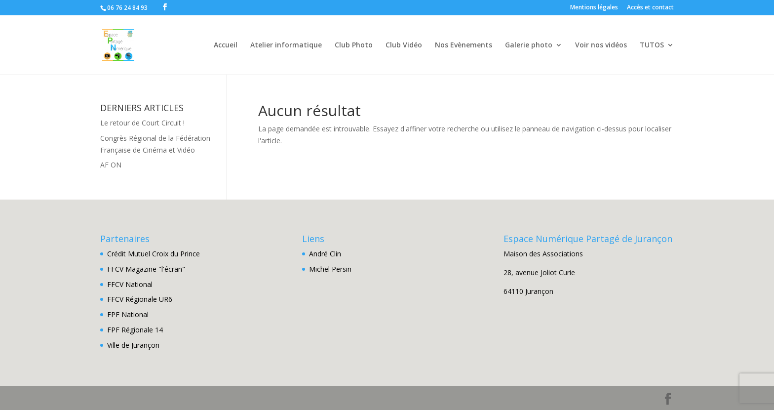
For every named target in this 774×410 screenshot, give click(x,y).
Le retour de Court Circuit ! (142, 122)
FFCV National (130, 284)
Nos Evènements (463, 45)
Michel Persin (330, 269)
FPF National (128, 314)
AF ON (110, 164)
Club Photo (354, 45)
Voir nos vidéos (601, 45)
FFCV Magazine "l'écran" (146, 269)
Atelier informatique (286, 45)
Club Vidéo (404, 45)
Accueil (225, 45)
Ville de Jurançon (133, 345)
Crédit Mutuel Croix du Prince (153, 253)
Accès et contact (650, 7)
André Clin (325, 253)
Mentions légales (594, 7)
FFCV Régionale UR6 (139, 299)
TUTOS (652, 45)
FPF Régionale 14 (135, 329)
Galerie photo (528, 45)
